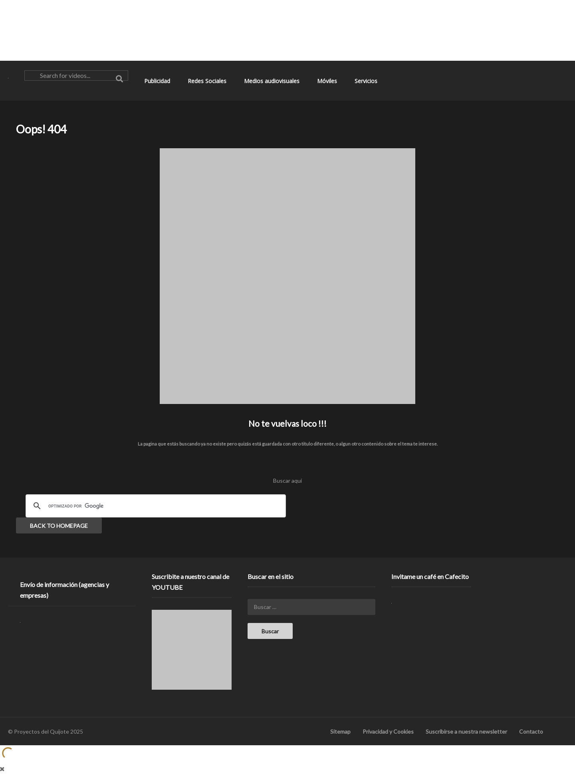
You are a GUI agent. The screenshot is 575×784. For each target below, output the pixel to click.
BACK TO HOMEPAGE (59, 525)
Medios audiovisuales (272, 81)
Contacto (531, 731)
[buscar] (154, 506)
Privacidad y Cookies (388, 731)
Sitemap (340, 731)
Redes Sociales (208, 81)
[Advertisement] (287, 30)
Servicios (367, 81)
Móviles (328, 81)
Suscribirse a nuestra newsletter (466, 731)
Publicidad (158, 81)
